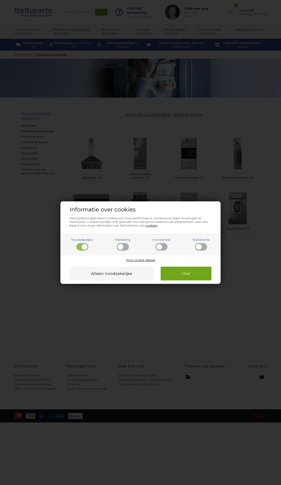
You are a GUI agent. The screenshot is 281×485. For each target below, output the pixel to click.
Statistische (201, 244)
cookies (151, 225)
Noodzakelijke (82, 244)
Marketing (122, 244)
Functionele (161, 244)
